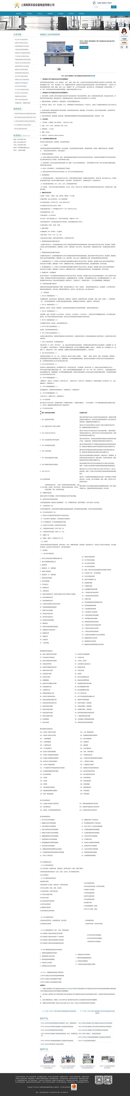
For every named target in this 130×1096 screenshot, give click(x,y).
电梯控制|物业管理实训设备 (23, 59)
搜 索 (113, 7)
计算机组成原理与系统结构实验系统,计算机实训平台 (29, 121)
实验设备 (55, 994)
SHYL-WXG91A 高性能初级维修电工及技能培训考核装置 (57, 1040)
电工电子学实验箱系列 (21, 39)
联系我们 (81, 13)
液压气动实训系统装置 (21, 99)
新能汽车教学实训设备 (21, 43)
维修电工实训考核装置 (21, 83)
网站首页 (18, 13)
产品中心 (39, 13)
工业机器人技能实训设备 (22, 56)
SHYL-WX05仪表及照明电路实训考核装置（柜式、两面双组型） (59, 1023)
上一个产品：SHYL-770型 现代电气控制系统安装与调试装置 (59, 1011)
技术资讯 (71, 13)
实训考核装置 (69, 988)
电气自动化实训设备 (21, 86)
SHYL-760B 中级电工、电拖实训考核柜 (90, 1033)
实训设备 (79, 89)
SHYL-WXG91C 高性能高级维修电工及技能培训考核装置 (95, 1037)
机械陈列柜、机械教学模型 (22, 103)
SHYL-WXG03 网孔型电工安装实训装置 (52, 1044)
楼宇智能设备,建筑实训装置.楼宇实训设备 (26, 117)
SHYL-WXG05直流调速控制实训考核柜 (52, 1030)
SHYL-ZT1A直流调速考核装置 (87, 1040)
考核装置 (92, 76)
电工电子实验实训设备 (21, 76)
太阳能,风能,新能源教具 (22, 49)
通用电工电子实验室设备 (22, 79)
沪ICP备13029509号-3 (65, 1087)
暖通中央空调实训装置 (21, 69)
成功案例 (60, 13)
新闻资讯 (50, 13)
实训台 (89, 98)
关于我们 (29, 13)
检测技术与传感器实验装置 (22, 53)
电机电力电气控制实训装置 (22, 63)
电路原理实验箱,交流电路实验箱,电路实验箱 (27, 113)
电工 (73, 76)
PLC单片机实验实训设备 (22, 89)
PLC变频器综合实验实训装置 (23, 125)
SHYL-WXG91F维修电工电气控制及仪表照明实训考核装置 (95, 1026)
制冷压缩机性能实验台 (21, 128)
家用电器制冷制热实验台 (22, 73)
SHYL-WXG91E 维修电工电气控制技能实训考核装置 (93, 1030)
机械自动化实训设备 (21, 96)
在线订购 (84, 47)
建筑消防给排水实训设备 (22, 66)
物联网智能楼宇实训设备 (22, 46)
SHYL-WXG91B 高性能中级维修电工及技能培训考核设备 (57, 1026)
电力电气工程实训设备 (21, 93)
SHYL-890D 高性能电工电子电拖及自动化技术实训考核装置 (95, 1023)
